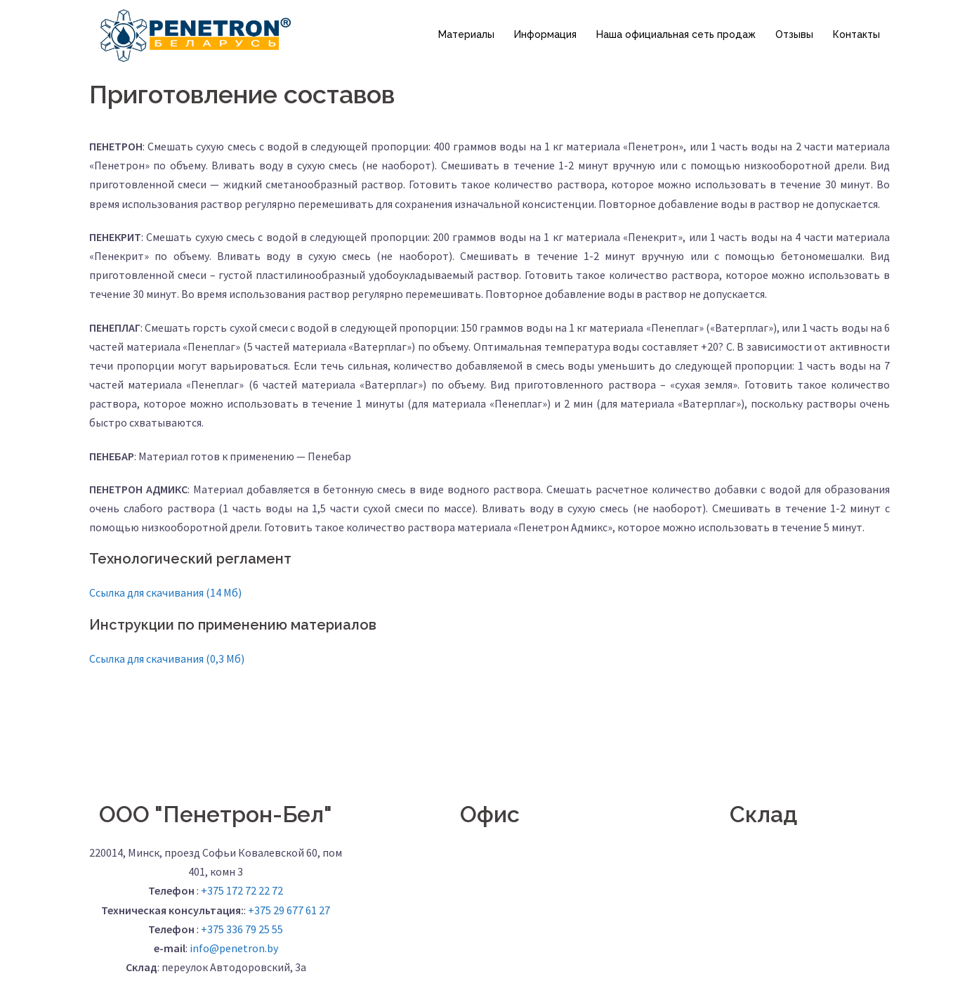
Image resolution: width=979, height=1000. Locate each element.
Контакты (856, 34)
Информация (545, 34)
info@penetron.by (234, 948)
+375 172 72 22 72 (242, 890)
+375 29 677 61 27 (289, 910)
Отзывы (794, 34)
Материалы (466, 34)
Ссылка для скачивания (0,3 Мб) (166, 658)
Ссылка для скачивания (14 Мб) (165, 592)
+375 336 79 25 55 (242, 929)
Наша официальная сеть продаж (676, 34)
